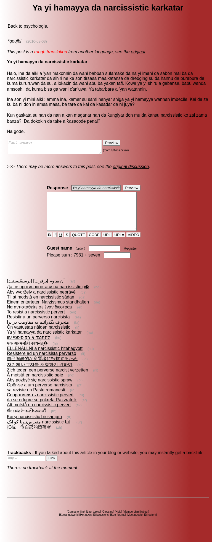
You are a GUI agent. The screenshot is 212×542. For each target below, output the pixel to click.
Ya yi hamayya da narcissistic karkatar (44, 342)
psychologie (35, 26)
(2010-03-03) (36, 41)
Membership (131, 521)
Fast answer (60, 148)
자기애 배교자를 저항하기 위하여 (39, 374)
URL (107, 245)
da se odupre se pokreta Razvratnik (42, 409)
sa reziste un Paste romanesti (36, 399)
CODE (94, 245)
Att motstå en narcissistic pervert (39, 414)
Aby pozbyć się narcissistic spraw (39, 389)
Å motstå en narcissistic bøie (35, 385)
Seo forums (118, 524)
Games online (76, 521)
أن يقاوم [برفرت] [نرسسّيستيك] (36, 291)
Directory (150, 524)
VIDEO (133, 245)
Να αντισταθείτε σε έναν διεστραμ (39, 317)
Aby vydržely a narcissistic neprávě (41, 302)
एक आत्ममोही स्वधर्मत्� (27, 353)
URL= (119, 245)
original (138, 51)
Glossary (107, 521)
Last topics (93, 521)
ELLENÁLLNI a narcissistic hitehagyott (45, 358)
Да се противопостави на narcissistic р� (48, 296)
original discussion (131, 169)
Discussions (101, 524)
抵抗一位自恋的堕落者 (29, 437)
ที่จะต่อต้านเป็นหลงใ (26, 420)
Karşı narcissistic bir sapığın (34, 426)
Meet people (135, 524)
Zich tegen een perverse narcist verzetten (47, 380)
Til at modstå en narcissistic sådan (40, 307)
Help (118, 521)
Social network (69, 524)
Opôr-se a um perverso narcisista (39, 394)
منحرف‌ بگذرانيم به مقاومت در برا (38, 332)
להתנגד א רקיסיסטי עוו (28, 347)
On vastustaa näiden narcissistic (38, 337)
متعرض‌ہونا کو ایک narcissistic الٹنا (39, 432)
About (144, 521)
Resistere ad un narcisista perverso (41, 363)
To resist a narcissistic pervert (36, 322)
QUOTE (78, 245)
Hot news (86, 524)
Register (130, 258)
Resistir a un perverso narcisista (38, 326)
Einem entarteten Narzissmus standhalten (48, 312)
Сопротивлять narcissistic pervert (40, 404)
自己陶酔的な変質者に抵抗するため (42, 368)
